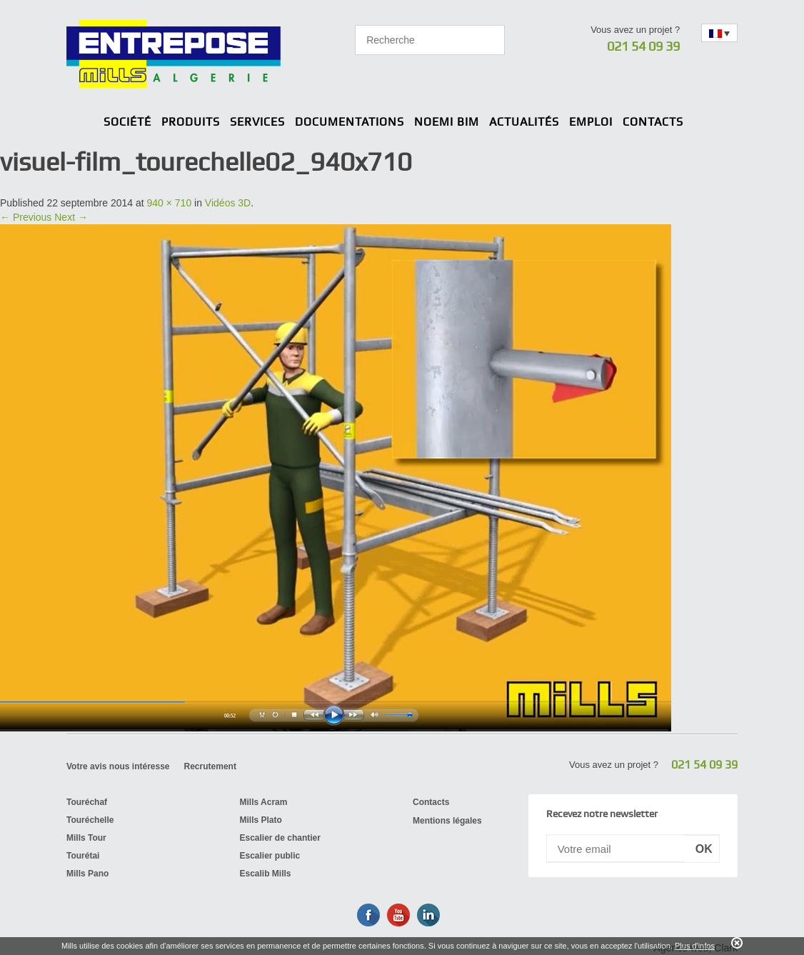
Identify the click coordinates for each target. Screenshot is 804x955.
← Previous (25, 217)
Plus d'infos (695, 945)
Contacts (653, 122)
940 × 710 (169, 203)
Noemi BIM (446, 122)
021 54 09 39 (643, 46)
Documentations (349, 122)
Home (88, 123)
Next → (71, 217)
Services (257, 122)
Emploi (591, 122)
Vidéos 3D (228, 203)
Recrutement (210, 766)
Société (127, 122)
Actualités (524, 122)
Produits (190, 122)
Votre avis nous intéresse (118, 766)
